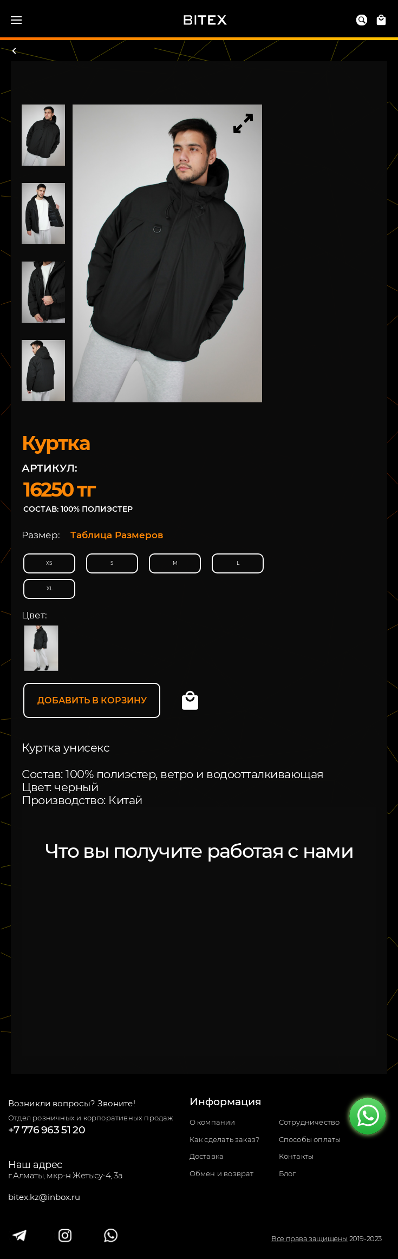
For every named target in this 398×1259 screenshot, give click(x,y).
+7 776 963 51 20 (46, 1130)
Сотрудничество (309, 1122)
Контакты (296, 1156)
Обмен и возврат (222, 1174)
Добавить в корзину (92, 700)
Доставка (207, 1156)
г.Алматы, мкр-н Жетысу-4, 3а (65, 1175)
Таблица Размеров (117, 535)
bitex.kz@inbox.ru (44, 1197)
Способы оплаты (310, 1140)
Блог (287, 1174)
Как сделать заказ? (225, 1140)
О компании (213, 1122)
